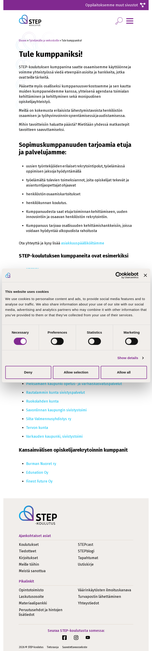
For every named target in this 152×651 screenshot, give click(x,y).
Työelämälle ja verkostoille (44, 40)
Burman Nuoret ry (41, 464)
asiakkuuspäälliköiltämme (82, 243)
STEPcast (85, 544)
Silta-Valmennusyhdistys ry (48, 419)
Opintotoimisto (31, 590)
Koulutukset (29, 544)
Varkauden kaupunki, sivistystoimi (54, 436)
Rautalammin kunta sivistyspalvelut (55, 392)
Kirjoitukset (28, 558)
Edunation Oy (37, 472)
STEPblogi (86, 551)
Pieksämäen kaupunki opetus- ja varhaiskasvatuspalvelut (74, 384)
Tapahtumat (88, 558)
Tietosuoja (53, 647)
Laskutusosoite (31, 596)
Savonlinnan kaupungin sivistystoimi (56, 410)
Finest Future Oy (39, 481)
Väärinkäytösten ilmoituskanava (104, 590)
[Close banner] (145, 275)
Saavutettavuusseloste (74, 647)
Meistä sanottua (32, 571)
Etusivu (22, 40)
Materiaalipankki (33, 603)
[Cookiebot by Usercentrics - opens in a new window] (119, 275)
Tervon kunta (37, 428)
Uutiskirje (86, 564)
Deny (28, 372)
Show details (127, 358)
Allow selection (76, 372)
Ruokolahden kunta (42, 401)
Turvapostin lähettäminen (99, 596)
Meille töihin (29, 564)
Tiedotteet (27, 551)
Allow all (124, 372)
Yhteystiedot (88, 603)
